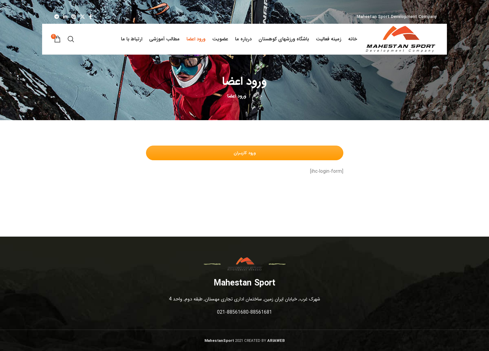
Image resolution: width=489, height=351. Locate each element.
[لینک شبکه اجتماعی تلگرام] (56, 17)
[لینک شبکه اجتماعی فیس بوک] (90, 17)
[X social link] (82, 17)
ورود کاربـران (245, 153)
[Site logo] (400, 38)
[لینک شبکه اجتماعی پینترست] (73, 17)
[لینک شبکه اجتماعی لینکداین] (65, 17)
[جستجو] (71, 39)
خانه (258, 96)
